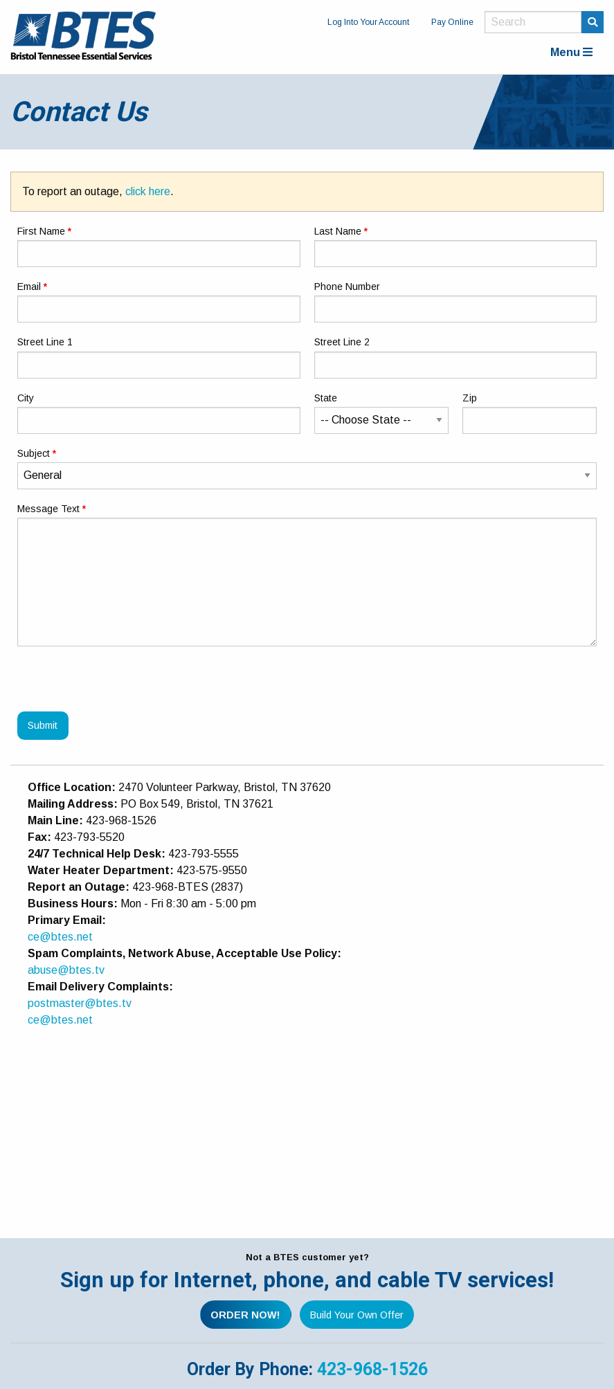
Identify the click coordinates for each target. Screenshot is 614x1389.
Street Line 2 (342, 341)
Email (29, 286)
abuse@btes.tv (66, 970)
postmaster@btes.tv (80, 1003)
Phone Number (347, 286)
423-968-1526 (372, 1369)
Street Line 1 (45, 341)
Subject (33, 453)
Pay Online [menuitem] (452, 22)
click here (147, 191)
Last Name (337, 231)
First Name (41, 231)
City (25, 397)
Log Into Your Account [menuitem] (368, 22)
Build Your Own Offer (357, 1314)
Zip (469, 397)
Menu (571, 52)
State (325, 397)
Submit (42, 725)
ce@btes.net (60, 937)
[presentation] (122, 684)
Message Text (48, 508)
